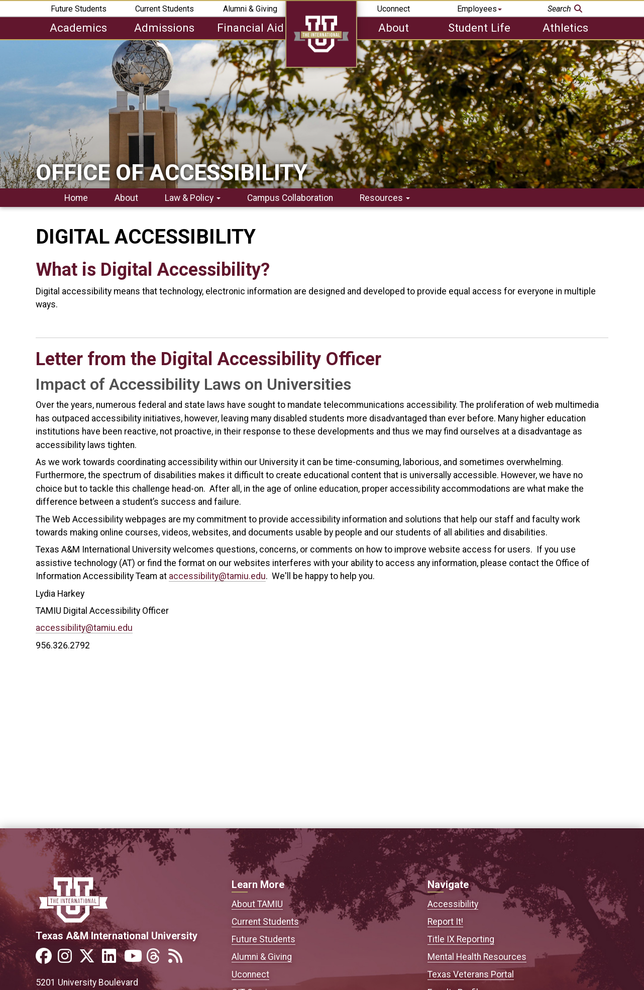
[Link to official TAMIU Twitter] (90, 959)
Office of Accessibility (171, 172)
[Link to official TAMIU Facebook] (46, 959)
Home (76, 198)
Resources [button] (385, 198)
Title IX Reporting (460, 939)
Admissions (164, 27)
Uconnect (393, 9)
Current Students (164, 9)
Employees (479, 9)
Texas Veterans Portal (470, 974)
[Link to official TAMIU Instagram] (68, 959)
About (393, 27)
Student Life (479, 27)
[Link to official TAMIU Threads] (156, 959)
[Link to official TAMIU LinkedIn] (112, 959)
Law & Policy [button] (193, 198)
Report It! (445, 922)
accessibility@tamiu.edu (217, 576)
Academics (78, 27)
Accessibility (452, 904)
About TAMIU (257, 904)
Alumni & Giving (250, 9)
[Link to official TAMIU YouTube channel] (134, 959)
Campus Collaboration (290, 198)
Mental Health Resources (476, 957)
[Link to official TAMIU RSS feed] (178, 959)
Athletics (565, 27)
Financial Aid (250, 27)
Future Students (78, 9)
